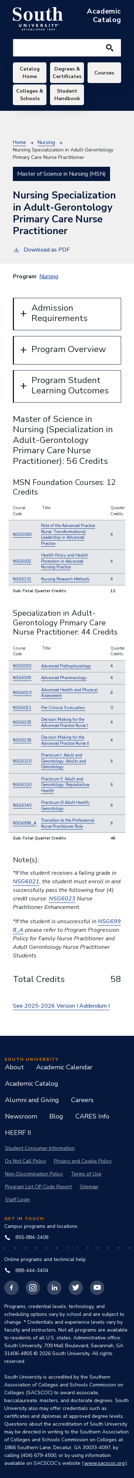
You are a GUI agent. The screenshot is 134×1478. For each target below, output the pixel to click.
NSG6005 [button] (22, 678)
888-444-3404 (26, 1270)
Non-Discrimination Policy (34, 1173)
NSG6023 (62, 899)
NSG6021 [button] (22, 707)
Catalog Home (30, 73)
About (14, 1067)
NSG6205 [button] (22, 722)
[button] (68, 535)
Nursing (46, 142)
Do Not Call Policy (25, 1161)
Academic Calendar (64, 1067)
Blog (56, 1116)
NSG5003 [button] (22, 666)
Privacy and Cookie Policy (82, 1161)
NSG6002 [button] (22, 561)
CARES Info (92, 1116)
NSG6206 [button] (22, 740)
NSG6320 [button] (22, 761)
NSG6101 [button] (22, 579)
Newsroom (21, 1116)
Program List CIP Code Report (38, 1186)
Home (19, 142)
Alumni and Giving (32, 1100)
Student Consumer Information (40, 1148)
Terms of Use (86, 1173)
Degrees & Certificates (67, 73)
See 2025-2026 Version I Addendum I (61, 1006)
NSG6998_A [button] (24, 823)
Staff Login (17, 1199)
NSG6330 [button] (22, 784)
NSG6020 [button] (22, 693)
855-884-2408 (26, 1237)
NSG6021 (26, 881)
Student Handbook (67, 95)
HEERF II (18, 1132)
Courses (104, 72)
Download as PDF (41, 250)
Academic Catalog (31, 1083)
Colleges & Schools (29, 95)
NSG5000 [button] (22, 534)
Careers (82, 1100)
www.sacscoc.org (104, 1463)
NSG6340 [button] (22, 805)
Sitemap (89, 1186)
